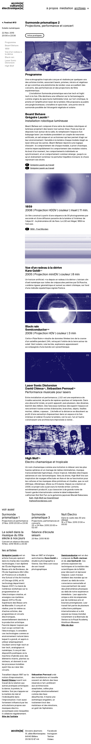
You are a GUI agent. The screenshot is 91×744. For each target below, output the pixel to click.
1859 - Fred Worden (39, 229)
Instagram (52, 733)
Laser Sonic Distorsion (10, 61)
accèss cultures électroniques (12, 6)
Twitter (50, 736)
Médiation (66, 8)
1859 (7, 48)
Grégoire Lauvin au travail (42, 165)
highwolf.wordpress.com (40, 500)
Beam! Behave (11, 45)
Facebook (52, 730)
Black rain (9, 57)
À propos (52, 8)
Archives (80, 8)
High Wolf (9, 66)
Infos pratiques (34, 35)
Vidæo (50, 738)
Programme (10, 42)
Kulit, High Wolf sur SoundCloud (44, 497)
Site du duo (67, 624)
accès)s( (17, 730)
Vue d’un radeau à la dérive (13, 53)
